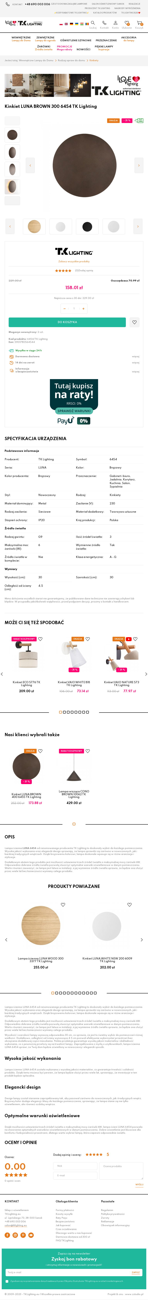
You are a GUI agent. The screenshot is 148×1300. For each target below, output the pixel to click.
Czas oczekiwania (66, 1229)
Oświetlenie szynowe (75, 40)
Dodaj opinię (85, 271)
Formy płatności (65, 1210)
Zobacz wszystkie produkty (74, 262)
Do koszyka (67, 322)
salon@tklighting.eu (16, 1225)
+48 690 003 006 (37, 4)
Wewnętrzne (21, 39)
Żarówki (43, 48)
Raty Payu (61, 1218)
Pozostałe (107, 1201)
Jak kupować (63, 1225)
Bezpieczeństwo (65, 1222)
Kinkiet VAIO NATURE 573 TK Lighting (121, 683)
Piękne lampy (104, 48)
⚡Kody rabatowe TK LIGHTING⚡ (71, 13)
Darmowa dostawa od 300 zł (73, 1237)
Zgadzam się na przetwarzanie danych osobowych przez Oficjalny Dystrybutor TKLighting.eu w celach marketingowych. (67, 1281)
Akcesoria (128, 39)
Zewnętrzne (45, 39)
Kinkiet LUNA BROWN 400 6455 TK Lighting (26, 795)
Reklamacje (107, 1222)
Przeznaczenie (106, 40)
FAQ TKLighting (65, 1241)
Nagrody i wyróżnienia (127, 8)
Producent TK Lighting (97, 8)
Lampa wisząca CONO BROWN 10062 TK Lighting (74, 794)
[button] (12, 120)
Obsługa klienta (67, 1201)
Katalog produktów (105, 13)
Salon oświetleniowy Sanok (108, 4)
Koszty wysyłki (64, 1214)
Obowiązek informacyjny (115, 1225)
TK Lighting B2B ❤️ (130, 13)
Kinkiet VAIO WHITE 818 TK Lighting (74, 683)
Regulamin (107, 1210)
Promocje (64, 48)
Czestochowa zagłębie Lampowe (69, 4)
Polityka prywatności (112, 1214)
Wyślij (139, 1185)
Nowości (83, 49)
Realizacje (134, 4)
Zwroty (105, 1218)
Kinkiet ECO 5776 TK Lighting (26, 683)
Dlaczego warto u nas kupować (74, 1233)
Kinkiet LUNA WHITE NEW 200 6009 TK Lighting (107, 960)
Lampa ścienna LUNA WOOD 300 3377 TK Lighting (41, 960)
